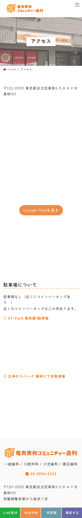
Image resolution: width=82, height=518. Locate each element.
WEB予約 (31, 513)
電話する (72, 513)
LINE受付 (10, 513)
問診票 (52, 513)
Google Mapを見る (41, 210)
